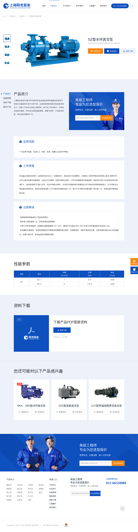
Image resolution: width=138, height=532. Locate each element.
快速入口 (53, 479)
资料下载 (128, 51)
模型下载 (52, 500)
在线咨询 (112, 51)
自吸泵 (9, 500)
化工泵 (30, 496)
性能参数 (7, 98)
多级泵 (19, 492)
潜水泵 (30, 489)
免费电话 (95, 51)
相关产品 (7, 107)
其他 (40, 492)
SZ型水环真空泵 (35, 16)
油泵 (29, 500)
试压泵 (19, 485)
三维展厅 (52, 503)
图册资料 (52, 496)
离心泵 (9, 492)
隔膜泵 (9, 489)
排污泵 (9, 496)
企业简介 (52, 489)
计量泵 (30, 485)
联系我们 (52, 507)
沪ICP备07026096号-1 (51, 525)
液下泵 (30, 492)
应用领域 (52, 492)
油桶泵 (41, 489)
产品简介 (7, 93)
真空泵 (22, 16)
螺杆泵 (9, 485)
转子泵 (19, 496)
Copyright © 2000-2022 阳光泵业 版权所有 (22, 525)
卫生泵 (19, 500)
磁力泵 (19, 489)
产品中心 (12, 16)
